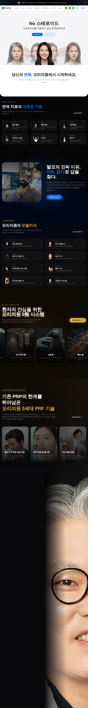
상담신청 (60, 8)
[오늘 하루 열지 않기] (84, 2)
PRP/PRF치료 (45, 8)
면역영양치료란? (79, 113)
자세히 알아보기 (54, 197)
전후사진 (53, 8)
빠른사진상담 (50, 34)
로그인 (83, 8)
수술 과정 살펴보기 (78, 231)
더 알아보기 (37, 34)
